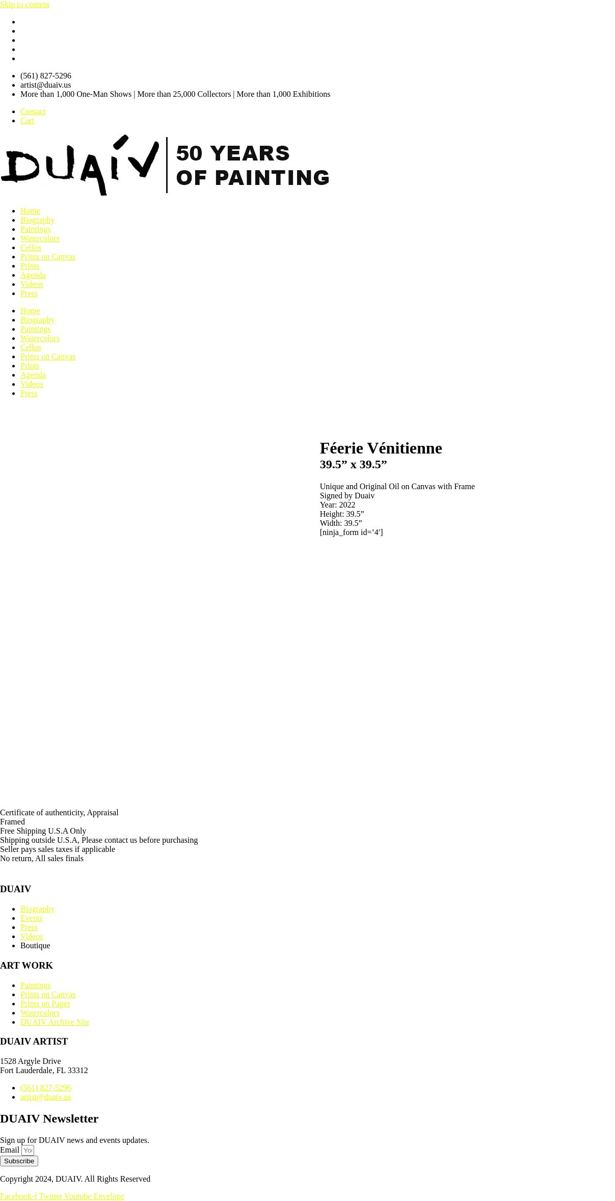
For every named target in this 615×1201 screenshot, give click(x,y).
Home (30, 210)
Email (10, 1149)
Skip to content (24, 4)
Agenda (33, 275)
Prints (29, 265)
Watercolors (40, 238)
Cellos (30, 247)
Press (29, 293)
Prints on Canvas (47, 256)
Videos (31, 284)
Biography (37, 220)
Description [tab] (20, 779)
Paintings (35, 229)
